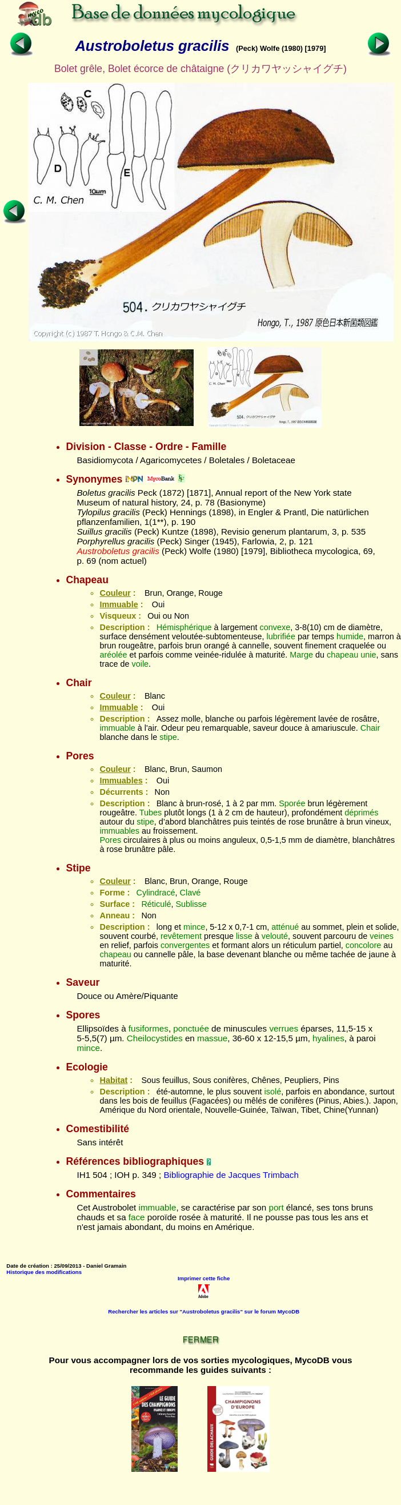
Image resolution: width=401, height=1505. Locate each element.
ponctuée (191, 1028)
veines (382, 936)
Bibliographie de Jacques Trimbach (230, 1175)
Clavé (190, 892)
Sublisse (190, 904)
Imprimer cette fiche (204, 1278)
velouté (275, 936)
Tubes (150, 812)
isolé (273, 1091)
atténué (285, 926)
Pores (110, 840)
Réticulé (156, 904)
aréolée (113, 654)
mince (194, 926)
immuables (119, 830)
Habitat (113, 1080)
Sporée (292, 803)
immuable (117, 727)
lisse (244, 936)
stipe (168, 737)
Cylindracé (156, 892)
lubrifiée (280, 636)
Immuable (118, 604)
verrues (283, 1028)
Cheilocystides (155, 1038)
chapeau (342, 654)
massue (212, 1038)
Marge (301, 654)
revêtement (181, 936)
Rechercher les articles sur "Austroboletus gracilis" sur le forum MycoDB (203, 1311)
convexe (275, 627)
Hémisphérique (184, 627)
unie (368, 654)
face (137, 1217)
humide (349, 636)
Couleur (114, 593)
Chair (370, 727)
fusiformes (149, 1028)
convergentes (185, 945)
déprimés (361, 812)
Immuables (120, 780)
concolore (363, 945)
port (275, 1207)
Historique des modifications (44, 1272)
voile (140, 663)
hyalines (328, 1038)
